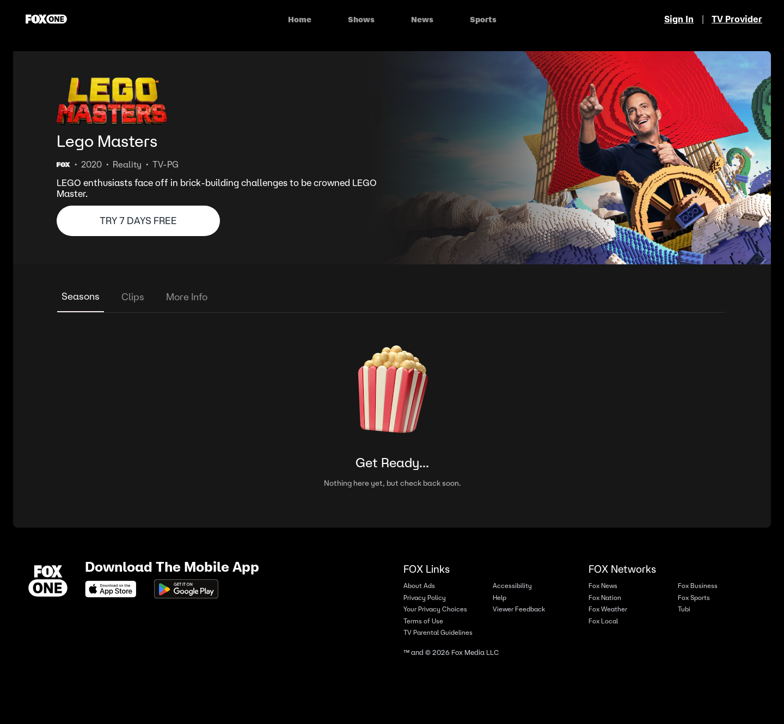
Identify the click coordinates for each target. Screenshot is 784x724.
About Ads (419, 585)
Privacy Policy (424, 597)
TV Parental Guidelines (438, 632)
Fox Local (603, 621)
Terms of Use (423, 621)
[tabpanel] (392, 409)
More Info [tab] (186, 296)
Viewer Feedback (519, 609)
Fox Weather (608, 609)
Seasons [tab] (81, 296)
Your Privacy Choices (435, 609)
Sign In (679, 19)
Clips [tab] (132, 296)
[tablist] (392, 297)
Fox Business (698, 585)
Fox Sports (694, 597)
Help (499, 597)
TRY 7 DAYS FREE (138, 220)
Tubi (684, 609)
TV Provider (737, 19)
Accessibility (512, 585)
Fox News (603, 585)
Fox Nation (605, 597)
